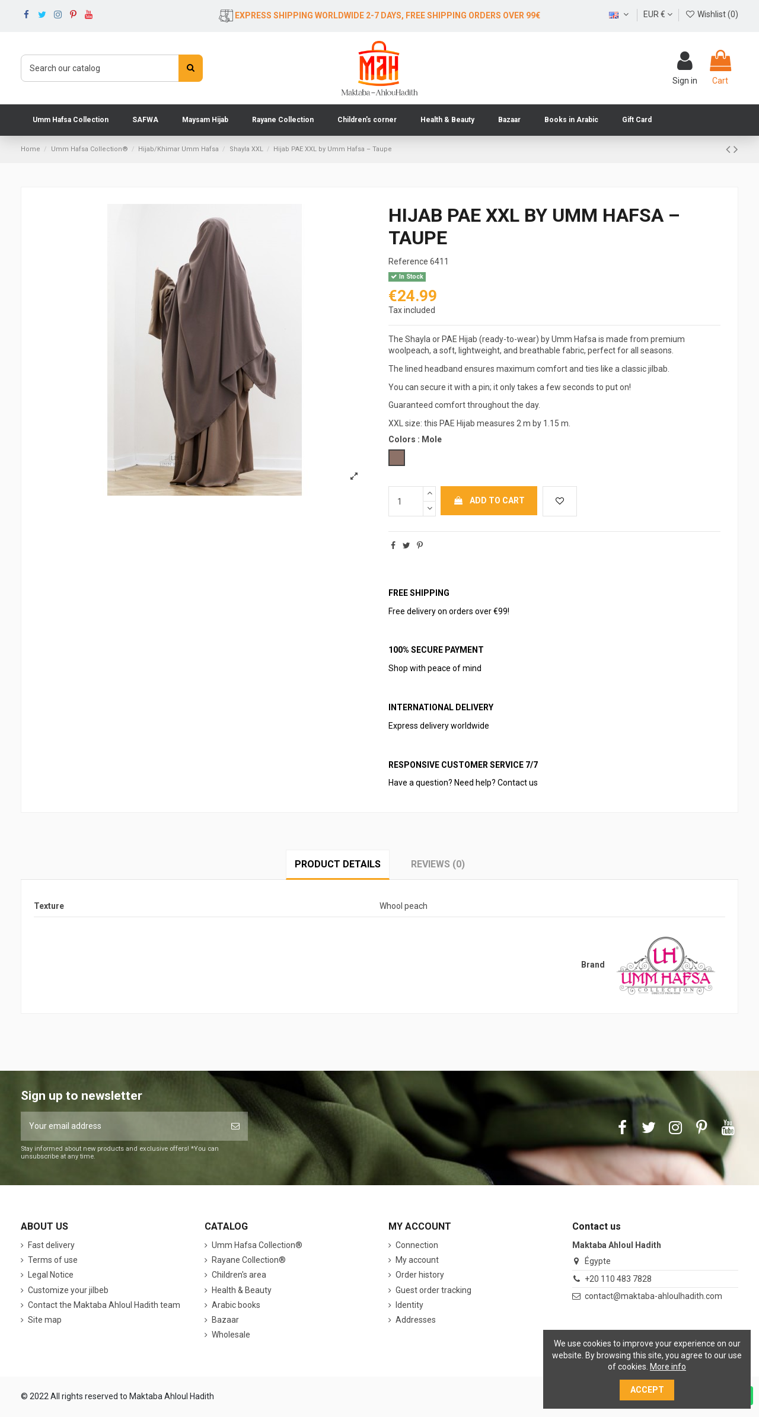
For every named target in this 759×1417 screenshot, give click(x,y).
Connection (417, 1245)
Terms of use (53, 1260)
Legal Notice (51, 1274)
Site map (45, 1320)
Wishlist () (711, 14)
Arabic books (236, 1305)
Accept (647, 1389)
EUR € (657, 14)
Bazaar (225, 1320)
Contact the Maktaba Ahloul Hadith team (104, 1305)
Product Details (338, 864)
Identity (409, 1305)
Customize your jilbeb (68, 1290)
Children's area (239, 1274)
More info (668, 1366)
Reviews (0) (438, 864)
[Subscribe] (235, 1126)
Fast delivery (51, 1245)
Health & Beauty (242, 1290)
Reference (408, 261)
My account (417, 1260)
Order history (420, 1274)
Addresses (416, 1320)
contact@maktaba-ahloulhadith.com (653, 1296)
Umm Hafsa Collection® (257, 1245)
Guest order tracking (433, 1290)
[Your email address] (122, 1126)
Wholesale (231, 1334)
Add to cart (489, 500)
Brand (593, 964)
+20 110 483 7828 (618, 1279)
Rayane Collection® (249, 1260)
